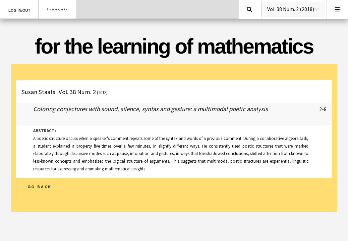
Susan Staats (38, 92)
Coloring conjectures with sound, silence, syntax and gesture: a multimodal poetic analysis (150, 109)
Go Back (39, 186)
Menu (337, 9)
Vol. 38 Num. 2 (77, 92)
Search (249, 9)
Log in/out (19, 10)
